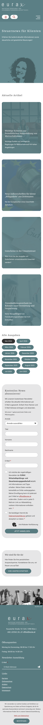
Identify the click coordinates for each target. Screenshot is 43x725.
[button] (14, 17)
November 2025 (11, 359)
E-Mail (8, 461)
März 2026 (9, 347)
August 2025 (30, 365)
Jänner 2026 (9, 353)
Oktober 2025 (29, 359)
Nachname (9, 450)
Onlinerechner (7, 681)
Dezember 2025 (28, 353)
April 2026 (23, 341)
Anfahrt (4, 684)
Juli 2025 (8, 371)
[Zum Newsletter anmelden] (38, 667)
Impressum (6, 690)
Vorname (8, 440)
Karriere (5, 678)
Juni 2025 (23, 371)
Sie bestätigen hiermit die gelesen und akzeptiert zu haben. (22, 516)
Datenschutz (6, 687)
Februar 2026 (26, 347)
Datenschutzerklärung (17, 516)
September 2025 (11, 365)
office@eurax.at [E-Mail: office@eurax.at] (29, 632)
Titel (6, 429)
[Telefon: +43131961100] (14, 632)
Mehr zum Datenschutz (21, 716)
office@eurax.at (25, 496)
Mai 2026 (8, 341)
